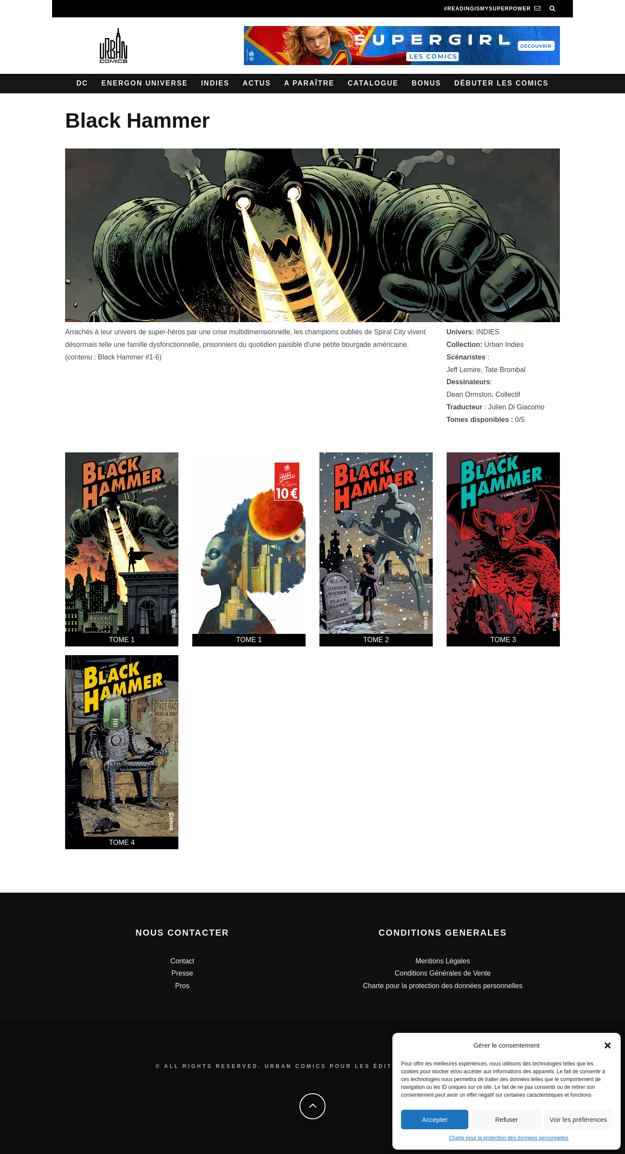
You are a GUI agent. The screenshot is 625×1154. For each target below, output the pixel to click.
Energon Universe (145, 83)
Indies (215, 83)
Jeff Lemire (464, 369)
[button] (607, 1045)
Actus (257, 83)
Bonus (426, 83)
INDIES (487, 332)
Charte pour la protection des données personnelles (509, 1138)
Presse (182, 973)
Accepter (434, 1119)
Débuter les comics (501, 83)
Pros (182, 985)
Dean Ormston (469, 394)
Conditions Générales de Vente (442, 973)
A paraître (309, 83)
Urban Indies (504, 344)
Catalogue (373, 83)
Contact (182, 961)
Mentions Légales (442, 961)
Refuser (506, 1119)
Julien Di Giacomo (516, 407)
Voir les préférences (578, 1119)
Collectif (508, 394)
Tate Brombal (504, 369)
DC (82, 83)
